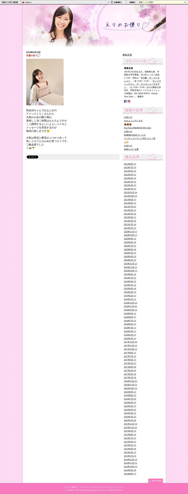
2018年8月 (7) (130, 317)
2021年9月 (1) (130, 200)
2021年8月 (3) (130, 203)
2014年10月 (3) (130, 467)
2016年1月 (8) (130, 420)
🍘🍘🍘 (128, 124)
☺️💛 (126, 142)
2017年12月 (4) (130, 342)
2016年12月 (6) (130, 381)
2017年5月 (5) (130, 363)
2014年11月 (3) (130, 463)
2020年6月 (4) (130, 249)
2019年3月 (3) (130, 292)
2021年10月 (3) (130, 196)
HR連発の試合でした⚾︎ (135, 135)
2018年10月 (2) (130, 310)
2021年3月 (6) (130, 221)
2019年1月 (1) (130, 299)
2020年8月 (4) (130, 242)
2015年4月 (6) (130, 449)
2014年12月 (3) (130, 460)
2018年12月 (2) (130, 303)
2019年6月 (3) (130, 281)
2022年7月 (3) (130, 167)
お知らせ (128, 117)
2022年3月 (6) (130, 182)
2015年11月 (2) (130, 428)
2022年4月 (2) (130, 178)
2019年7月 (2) (130, 278)
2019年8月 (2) (130, 274)
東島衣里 (127, 55)
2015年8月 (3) (130, 435)
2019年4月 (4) (130, 288)
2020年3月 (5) (130, 260)
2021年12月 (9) (130, 192)
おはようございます (133, 121)
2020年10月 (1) (130, 235)
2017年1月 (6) (130, 378)
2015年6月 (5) (130, 442)
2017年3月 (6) (130, 370)
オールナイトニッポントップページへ (107, 487)
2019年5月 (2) (130, 285)
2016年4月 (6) (130, 410)
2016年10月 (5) (130, 388)
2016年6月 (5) (130, 403)
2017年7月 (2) (130, 356)
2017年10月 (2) (130, 349)
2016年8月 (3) (130, 395)
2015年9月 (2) (130, 431)
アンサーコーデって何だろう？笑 (139, 138)
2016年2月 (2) (130, 417)
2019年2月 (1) (130, 296)
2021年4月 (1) (130, 217)
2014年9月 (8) (130, 470)
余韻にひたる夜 (131, 149)
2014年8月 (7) (130, 474)
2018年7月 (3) (130, 321)
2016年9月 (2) (130, 392)
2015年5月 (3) (130, 445)
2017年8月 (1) (130, 353)
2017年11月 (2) (130, 345)
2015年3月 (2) (130, 452)
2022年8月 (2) (130, 164)
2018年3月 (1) (130, 331)
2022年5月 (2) (130, 175)
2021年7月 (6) (130, 207)
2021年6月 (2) (130, 210)
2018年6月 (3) (130, 324)
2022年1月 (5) (130, 189)
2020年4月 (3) (130, 256)
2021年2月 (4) (130, 224)
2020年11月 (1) (130, 232)
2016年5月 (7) (130, 406)
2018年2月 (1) (130, 335)
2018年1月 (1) (130, 338)
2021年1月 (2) (130, 228)
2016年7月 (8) (130, 399)
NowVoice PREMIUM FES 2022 (137, 128)
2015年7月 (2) (130, 438)
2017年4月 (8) (130, 367)
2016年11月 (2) (130, 385)
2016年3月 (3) (130, 413)
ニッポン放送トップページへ (76, 487)
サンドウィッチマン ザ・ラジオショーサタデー (142, 84)
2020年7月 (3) (130, 246)
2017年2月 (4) (130, 374)
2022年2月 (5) (130, 185)
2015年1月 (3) (130, 456)
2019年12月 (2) (130, 264)
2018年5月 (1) (130, 328)
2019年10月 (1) (130, 271)
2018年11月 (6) (130, 306)
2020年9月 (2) (130, 239)
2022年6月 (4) (130, 171)
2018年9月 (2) (130, 313)
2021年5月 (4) (130, 214)
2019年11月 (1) (130, 267)
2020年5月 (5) (130, 253)
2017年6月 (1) (130, 360)
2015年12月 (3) (130, 424)
